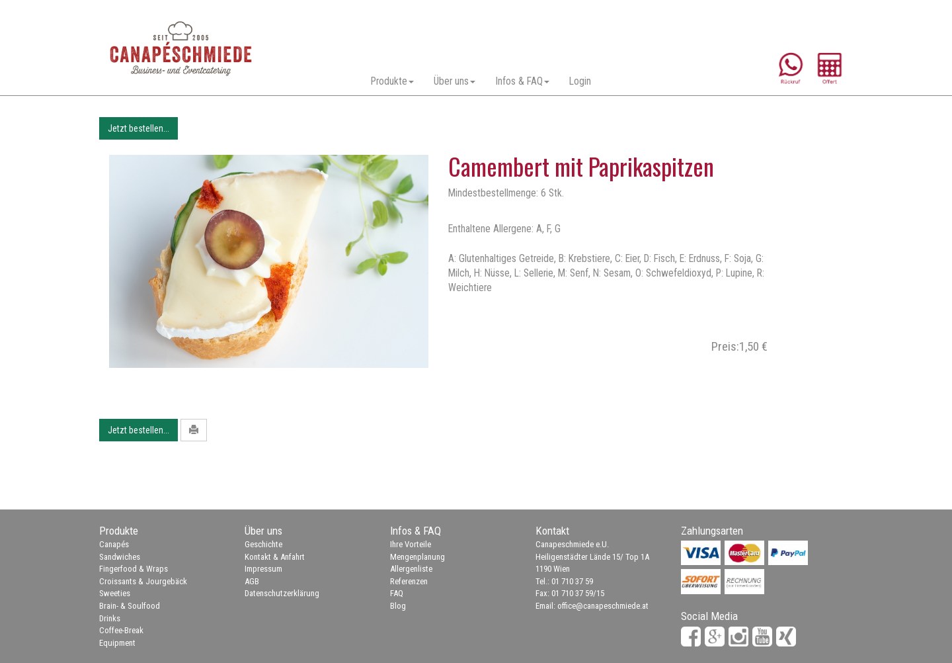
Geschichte (263, 544)
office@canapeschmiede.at (603, 606)
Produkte (392, 81)
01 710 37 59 (572, 581)
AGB (252, 581)
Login (580, 81)
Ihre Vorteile (410, 544)
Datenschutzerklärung (282, 593)
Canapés (114, 544)
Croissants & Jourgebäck (143, 581)
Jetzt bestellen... (138, 128)
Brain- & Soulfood (129, 606)
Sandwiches (119, 557)
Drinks (109, 618)
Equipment (117, 643)
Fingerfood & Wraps (133, 569)
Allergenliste (411, 569)
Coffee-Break (121, 630)
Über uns (454, 81)
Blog (398, 606)
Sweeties (114, 593)
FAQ (396, 593)
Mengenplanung (417, 557)
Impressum (263, 569)
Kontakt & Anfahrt (275, 557)
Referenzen (409, 581)
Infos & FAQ (522, 81)
